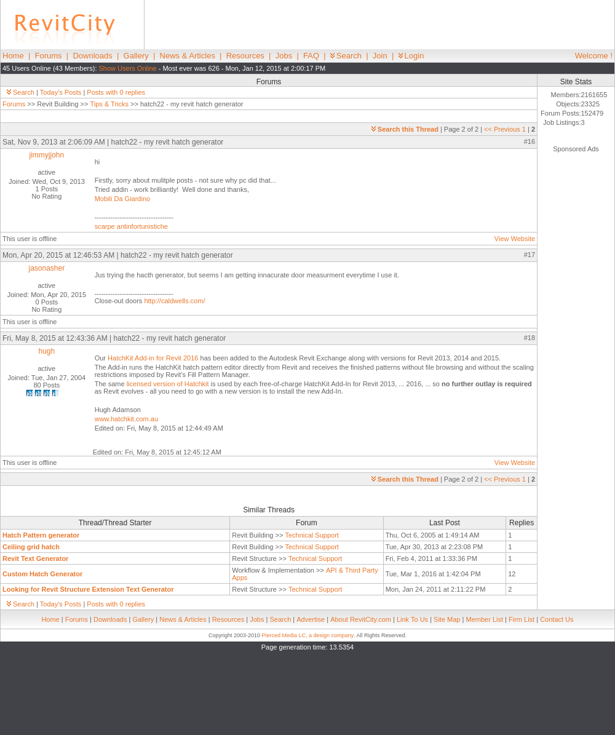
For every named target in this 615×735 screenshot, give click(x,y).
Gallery (136, 55)
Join (380, 55)
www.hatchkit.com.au (126, 419)
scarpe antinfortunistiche (131, 226)
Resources (245, 55)
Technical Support (311, 535)
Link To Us (412, 619)
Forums (48, 55)
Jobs (284, 55)
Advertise (310, 619)
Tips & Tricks (109, 104)
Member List (484, 619)
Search (346, 55)
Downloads (92, 55)
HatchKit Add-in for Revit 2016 (154, 358)
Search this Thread (404, 129)
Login (411, 55)
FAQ (311, 55)
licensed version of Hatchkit (169, 383)
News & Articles (187, 55)
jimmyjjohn (47, 155)
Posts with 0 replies (116, 92)
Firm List (521, 619)
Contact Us (556, 619)
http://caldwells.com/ (174, 300)
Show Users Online (128, 68)
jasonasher (46, 268)
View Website (514, 238)
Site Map (447, 619)
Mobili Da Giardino (122, 198)
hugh (46, 351)
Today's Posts (61, 92)
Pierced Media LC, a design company (307, 635)
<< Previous (502, 129)
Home (13, 55)
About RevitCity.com (360, 619)
